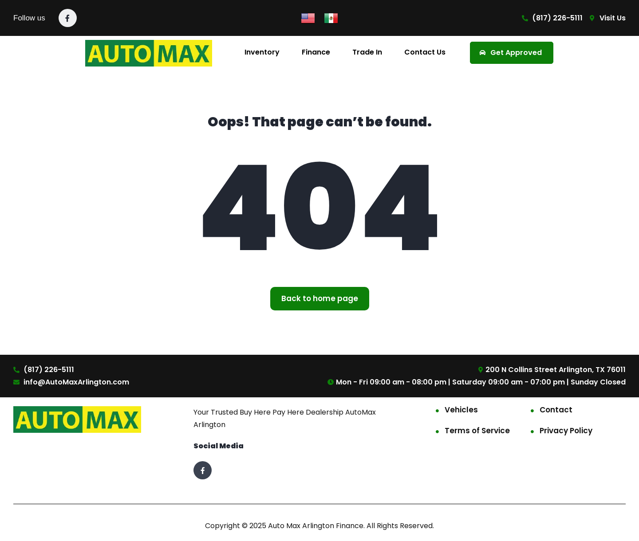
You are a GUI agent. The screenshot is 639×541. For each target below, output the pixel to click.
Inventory (262, 52)
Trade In (367, 52)
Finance (316, 52)
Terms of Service (477, 430)
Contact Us (425, 52)
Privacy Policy (566, 430)
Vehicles (461, 409)
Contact (556, 409)
